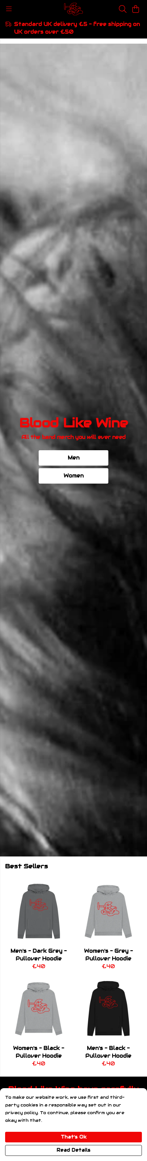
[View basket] (135, 9)
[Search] (122, 9)
